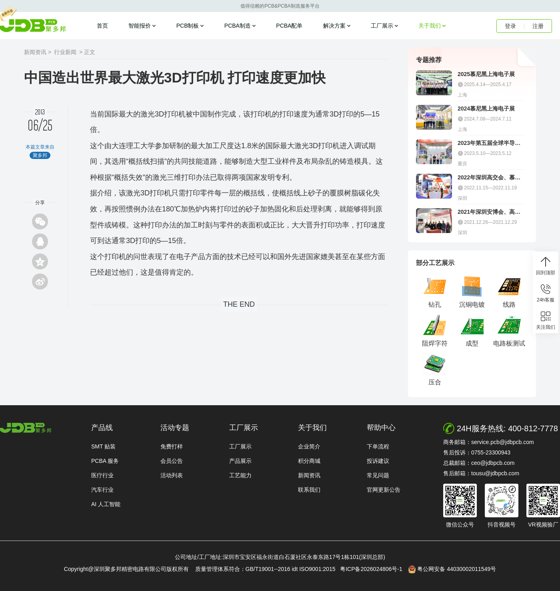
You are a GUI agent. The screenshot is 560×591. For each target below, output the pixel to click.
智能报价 (139, 25)
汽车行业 (102, 489)
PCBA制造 (237, 25)
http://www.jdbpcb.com (25, 428)
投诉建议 (378, 461)
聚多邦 (33, 25)
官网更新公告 (383, 489)
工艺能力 (240, 475)
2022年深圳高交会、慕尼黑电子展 (489, 177)
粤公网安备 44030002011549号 (452, 569)
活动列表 (171, 475)
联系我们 (309, 489)
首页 (102, 25)
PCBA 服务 (105, 461)
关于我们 (429, 25)
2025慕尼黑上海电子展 (486, 74)
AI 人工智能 (105, 504)
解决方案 (334, 25)
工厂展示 (382, 25)
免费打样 (171, 446)
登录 (510, 26)
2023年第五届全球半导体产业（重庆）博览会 (489, 143)
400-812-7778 (533, 428)
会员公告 (171, 461)
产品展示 (240, 461)
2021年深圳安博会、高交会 (489, 212)
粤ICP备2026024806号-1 (373, 569)
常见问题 (378, 475)
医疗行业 (102, 475)
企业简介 (309, 446)
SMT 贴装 (103, 446)
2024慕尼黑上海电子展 (486, 108)
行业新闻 (65, 52)
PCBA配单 (289, 25)
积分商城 (309, 461)
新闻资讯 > (37, 52)
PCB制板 (187, 25)
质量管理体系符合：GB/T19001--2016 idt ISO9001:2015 (267, 569)
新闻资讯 (309, 475)
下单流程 (378, 446)
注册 (538, 26)
